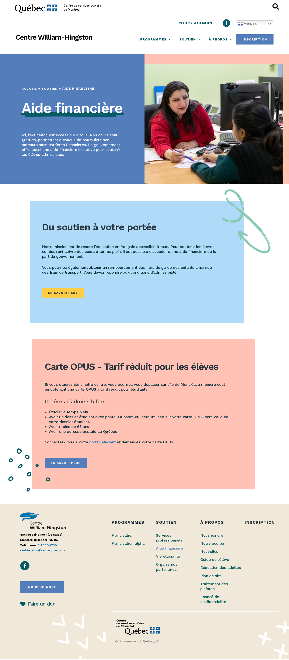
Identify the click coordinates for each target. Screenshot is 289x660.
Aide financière (169, 549)
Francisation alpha (128, 544)
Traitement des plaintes (214, 586)
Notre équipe (212, 544)
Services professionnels (169, 538)
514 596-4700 (47, 545)
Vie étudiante (168, 557)
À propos (220, 39)
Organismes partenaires (167, 567)
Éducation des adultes (220, 568)
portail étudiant (103, 442)
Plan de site (211, 576)
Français (247, 23)
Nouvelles (209, 552)
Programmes (155, 39)
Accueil (30, 89)
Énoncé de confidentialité (213, 599)
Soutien (189, 39)
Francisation (122, 536)
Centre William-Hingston (53, 37)
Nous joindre (211, 536)
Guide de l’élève (214, 560)
